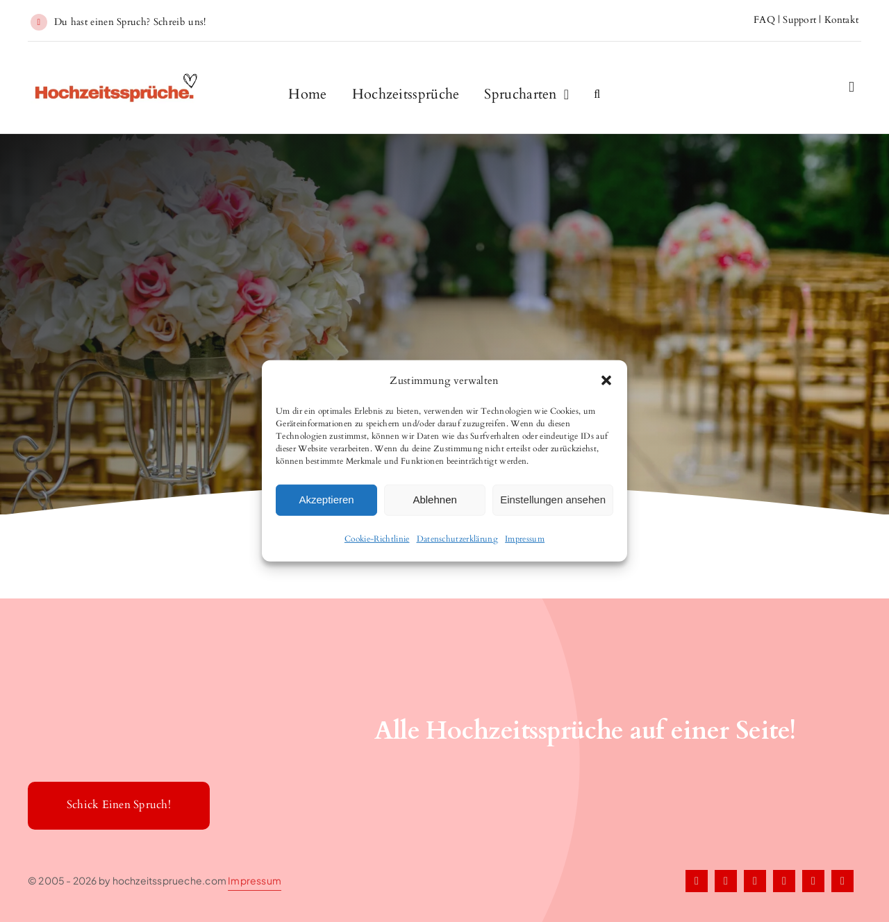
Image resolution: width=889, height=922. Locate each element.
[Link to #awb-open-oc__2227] (851, 87)
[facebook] (697, 881)
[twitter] (726, 881)
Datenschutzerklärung (458, 538)
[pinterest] (784, 881)
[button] (606, 380)
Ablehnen (434, 499)
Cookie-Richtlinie (377, 538)
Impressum (525, 538)
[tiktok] (813, 881)
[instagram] (755, 881)
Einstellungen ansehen (553, 499)
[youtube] (842, 881)
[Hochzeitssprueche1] (117, 78)
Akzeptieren (326, 499)
